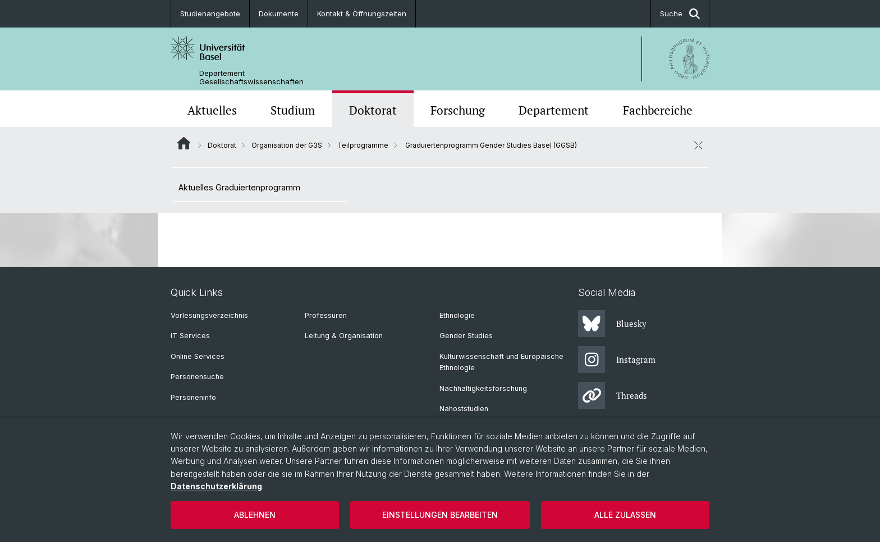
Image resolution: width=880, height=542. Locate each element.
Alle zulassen (625, 515)
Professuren (326, 315)
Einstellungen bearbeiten (440, 515)
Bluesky (612, 323)
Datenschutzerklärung (216, 486)
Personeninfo (193, 397)
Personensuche (197, 376)
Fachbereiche (658, 110)
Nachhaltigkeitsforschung (483, 388)
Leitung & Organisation (344, 335)
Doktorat (373, 110)
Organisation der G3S (286, 145)
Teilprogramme (362, 145)
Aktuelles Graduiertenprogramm (239, 187)
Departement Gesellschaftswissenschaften (251, 77)
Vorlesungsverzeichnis (209, 315)
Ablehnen (255, 515)
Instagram (617, 359)
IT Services (190, 335)
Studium (293, 110)
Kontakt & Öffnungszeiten (361, 13)
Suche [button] (680, 13)
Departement (554, 110)
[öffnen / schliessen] (698, 145)
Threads (612, 395)
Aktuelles (212, 110)
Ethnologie (457, 315)
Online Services (197, 356)
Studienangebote (210, 13)
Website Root (183, 143)
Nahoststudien (463, 408)
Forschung (457, 110)
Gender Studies (466, 335)
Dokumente (279, 13)
